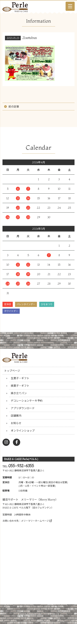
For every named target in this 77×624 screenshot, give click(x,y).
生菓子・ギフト (20, 378)
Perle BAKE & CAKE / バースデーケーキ (42, 614)
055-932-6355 (21, 465)
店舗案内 (16, 415)
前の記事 (13, 106)
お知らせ (16, 423)
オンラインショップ (23, 430)
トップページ (12, 370)
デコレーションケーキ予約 (27, 400)
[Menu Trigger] (70, 6)
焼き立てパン (19, 393)
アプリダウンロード (23, 408)
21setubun (29, 38)
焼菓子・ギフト (20, 385)
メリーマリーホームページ (36, 520)
